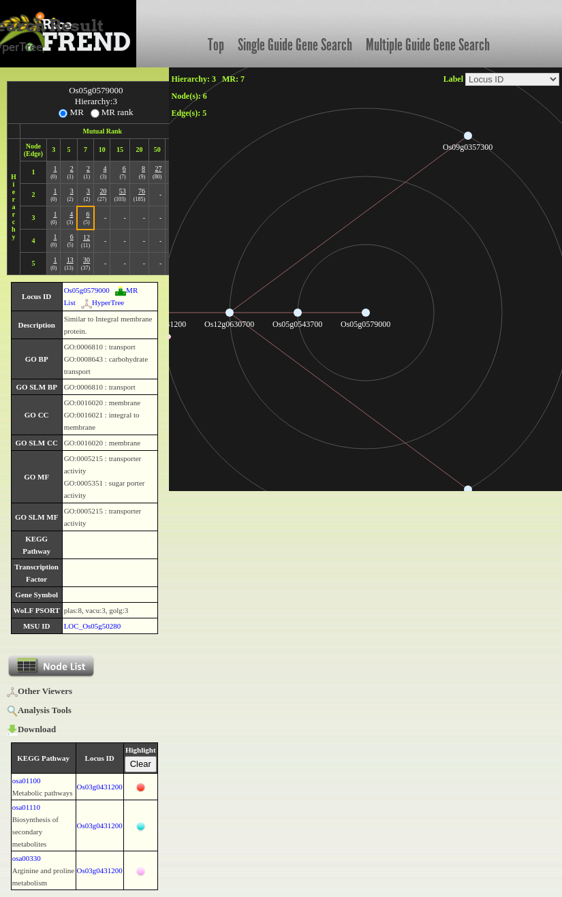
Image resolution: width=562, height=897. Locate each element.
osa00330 (26, 858)
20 (102, 191)
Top (216, 44)
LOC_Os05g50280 (92, 626)
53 (122, 191)
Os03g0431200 (100, 787)
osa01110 (26, 807)
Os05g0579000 (87, 290)
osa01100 (26, 780)
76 (141, 191)
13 (70, 260)
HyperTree (102, 302)
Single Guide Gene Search (295, 44)
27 (158, 168)
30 (86, 260)
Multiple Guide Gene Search (428, 44)
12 (86, 237)
